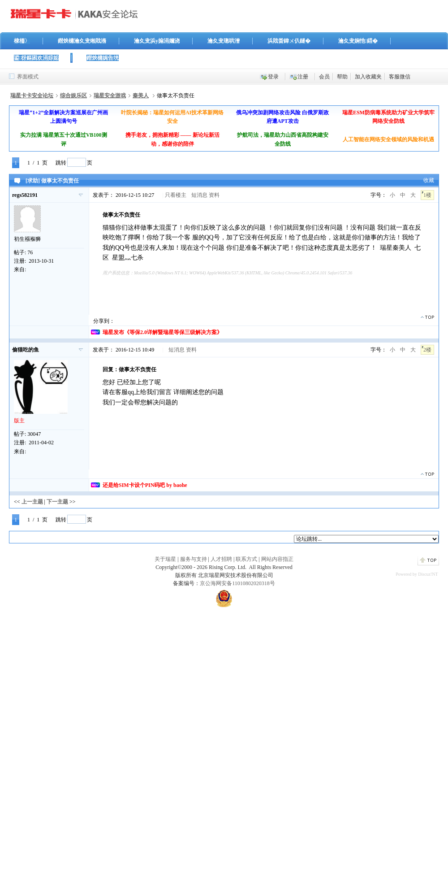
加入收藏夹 (368, 77)
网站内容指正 (277, 559)
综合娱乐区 (73, 95)
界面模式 (28, 77)
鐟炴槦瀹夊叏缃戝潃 (82, 41)
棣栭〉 (22, 41)
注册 (302, 77)
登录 (273, 77)
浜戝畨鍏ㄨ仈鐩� (288, 41)
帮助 (342, 77)
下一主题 (57, 502)
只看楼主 (175, 195)
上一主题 (32, 502)
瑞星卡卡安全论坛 (31, 95)
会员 (324, 77)
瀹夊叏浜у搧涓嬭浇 (157, 41)
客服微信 (399, 77)
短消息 (199, 195)
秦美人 (141, 95)
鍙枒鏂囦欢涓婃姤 (36, 58)
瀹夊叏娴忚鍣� (358, 41)
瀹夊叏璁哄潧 (223, 41)
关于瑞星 (165, 559)
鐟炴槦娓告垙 (102, 58)
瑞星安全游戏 (110, 95)
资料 (214, 195)
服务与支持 (193, 559)
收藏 (428, 180)
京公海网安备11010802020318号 (237, 583)
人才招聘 (221, 559)
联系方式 (246, 559)
